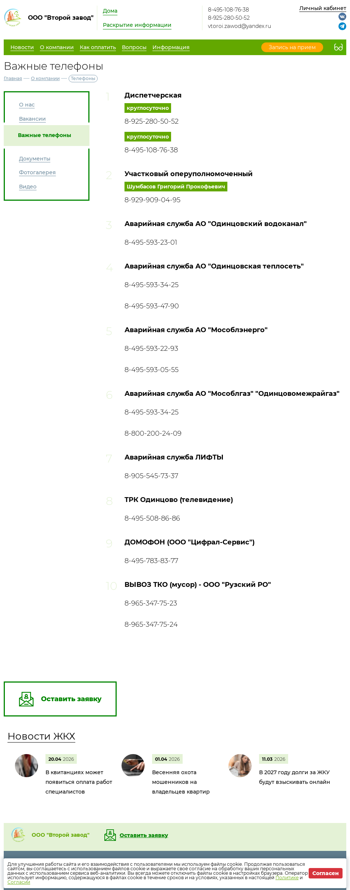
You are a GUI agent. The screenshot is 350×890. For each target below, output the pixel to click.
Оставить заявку (144, 835)
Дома (110, 10)
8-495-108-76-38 (228, 9)
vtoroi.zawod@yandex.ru (239, 26)
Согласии (18, 882)
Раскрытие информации (137, 25)
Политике (287, 877)
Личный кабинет (322, 8)
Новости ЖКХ (41, 736)
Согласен (325, 873)
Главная (13, 78)
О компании (45, 78)
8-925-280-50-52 (229, 18)
